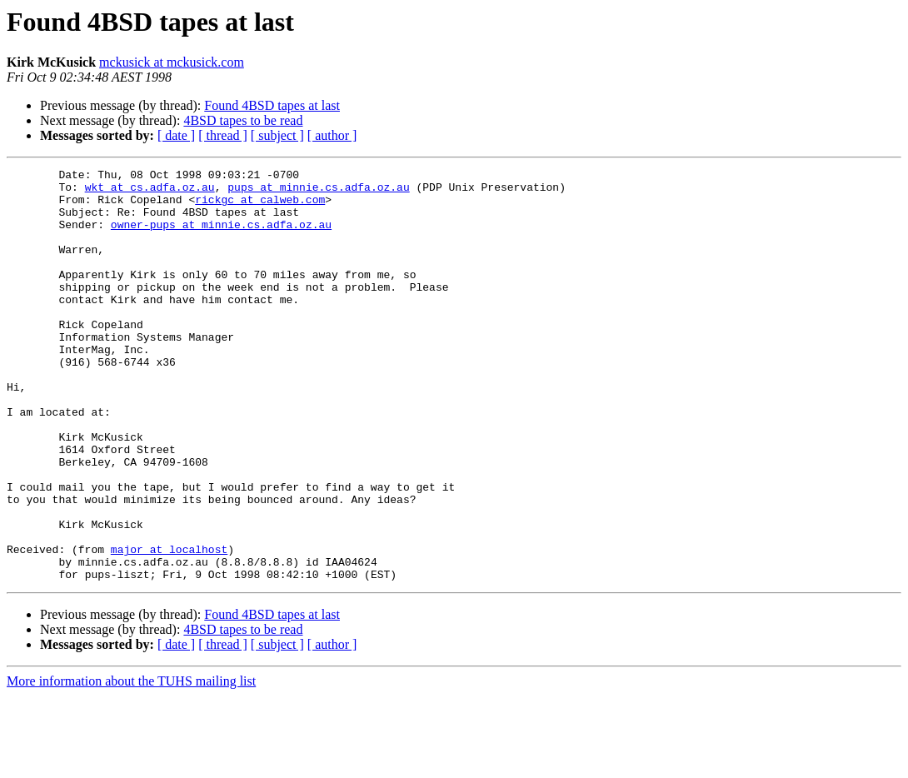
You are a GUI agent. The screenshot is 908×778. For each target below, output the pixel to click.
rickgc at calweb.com (260, 206)
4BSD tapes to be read (242, 120)
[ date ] (176, 135)
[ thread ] (222, 135)
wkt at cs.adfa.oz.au (150, 191)
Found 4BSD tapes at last (272, 105)
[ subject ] (277, 135)
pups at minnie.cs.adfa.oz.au (318, 191)
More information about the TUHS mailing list (131, 763)
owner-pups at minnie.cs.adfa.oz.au (221, 236)
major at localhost (169, 626)
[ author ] (332, 135)
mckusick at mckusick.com (171, 62)
